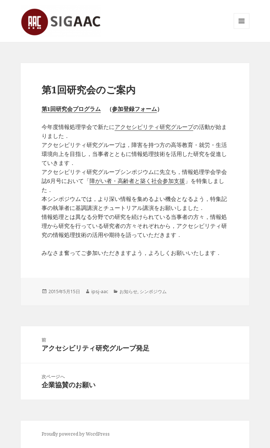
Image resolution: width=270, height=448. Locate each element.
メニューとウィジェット (241, 28)
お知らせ (128, 291)
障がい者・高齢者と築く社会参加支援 (137, 180)
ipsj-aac (99, 291)
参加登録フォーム (134, 108)
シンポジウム (153, 291)
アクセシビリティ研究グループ (154, 126)
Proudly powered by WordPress (76, 434)
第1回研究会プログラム (71, 108)
